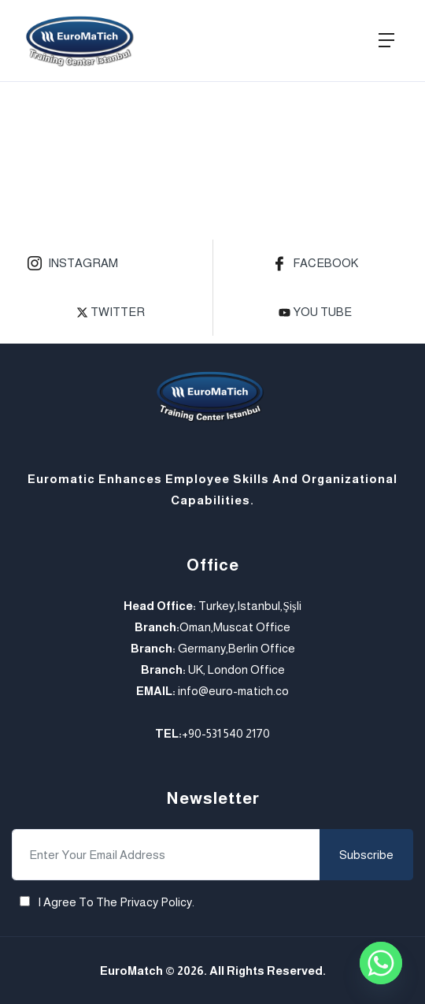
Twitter (110, 312)
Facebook (315, 265)
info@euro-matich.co (233, 690)
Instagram (73, 265)
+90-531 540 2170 (226, 733)
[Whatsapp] (381, 963)
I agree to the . (116, 902)
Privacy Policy (156, 902)
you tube (315, 311)
